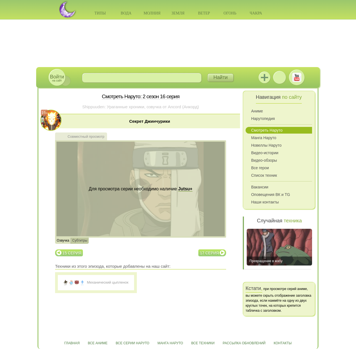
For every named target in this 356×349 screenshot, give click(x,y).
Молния (152, 13)
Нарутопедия (263, 118)
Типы (100, 13)
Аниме (257, 111)
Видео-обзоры (264, 160)
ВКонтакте (279, 77)
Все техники (202, 343)
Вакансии (259, 187)
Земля (178, 13)
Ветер (204, 13)
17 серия (209, 253)
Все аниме (98, 343)
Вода (126, 13)
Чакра (256, 13)
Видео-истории (264, 153)
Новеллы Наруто (266, 145)
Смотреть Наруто (267, 130)
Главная (72, 343)
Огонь (230, 13)
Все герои (260, 168)
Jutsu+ (264, 77)
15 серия (71, 253)
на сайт (57, 78)
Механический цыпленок (107, 282)
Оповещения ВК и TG (270, 194)
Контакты (283, 343)
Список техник (264, 175)
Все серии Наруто (132, 343)
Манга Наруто (263, 138)
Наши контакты (265, 202)
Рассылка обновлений (244, 343)
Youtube (297, 77)
